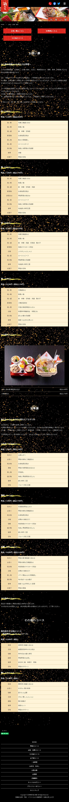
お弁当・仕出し (34, 766)
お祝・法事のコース (34, 750)
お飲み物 (34, 770)
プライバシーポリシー (34, 786)
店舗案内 (34, 778)
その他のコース (17, 38)
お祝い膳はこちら (17, 31)
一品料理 (34, 762)
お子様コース (34, 758)
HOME (2, 24)
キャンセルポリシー (34, 782)
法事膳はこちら (51, 31)
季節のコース (34, 746)
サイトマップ (34, 790)
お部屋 (34, 774)
